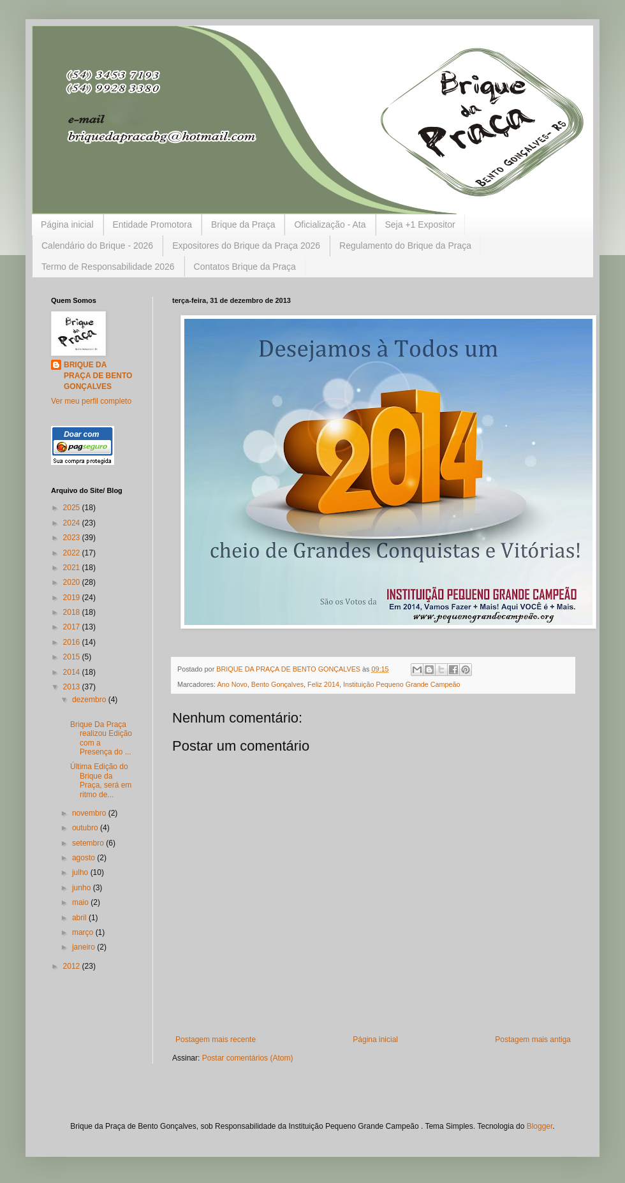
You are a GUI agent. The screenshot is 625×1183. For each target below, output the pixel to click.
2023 (72, 537)
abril (80, 917)
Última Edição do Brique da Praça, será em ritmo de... (100, 780)
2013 (72, 686)
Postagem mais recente (215, 1039)
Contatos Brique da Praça (245, 266)
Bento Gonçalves (277, 684)
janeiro (84, 947)
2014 (72, 672)
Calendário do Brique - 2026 (97, 245)
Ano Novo (232, 684)
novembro (90, 813)
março (84, 932)
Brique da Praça (243, 224)
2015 (72, 656)
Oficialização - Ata (329, 224)
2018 (72, 612)
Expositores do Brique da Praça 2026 (246, 245)
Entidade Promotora (153, 224)
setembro (89, 843)
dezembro (90, 699)
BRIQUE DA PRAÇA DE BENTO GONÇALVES (98, 375)
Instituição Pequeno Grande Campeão (401, 684)
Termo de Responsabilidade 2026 (108, 266)
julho (81, 872)
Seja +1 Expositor (420, 224)
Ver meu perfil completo (91, 401)
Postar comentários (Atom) (247, 1058)
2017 (72, 626)
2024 (72, 522)
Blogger (540, 1126)
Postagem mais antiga (533, 1039)
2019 (72, 597)
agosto (84, 857)
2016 (72, 642)
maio (81, 902)
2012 (72, 966)
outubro (86, 827)
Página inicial (67, 224)
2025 (72, 507)
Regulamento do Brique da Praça (405, 245)
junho (82, 887)
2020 (72, 582)
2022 (72, 552)
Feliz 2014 (323, 684)
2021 (72, 567)
